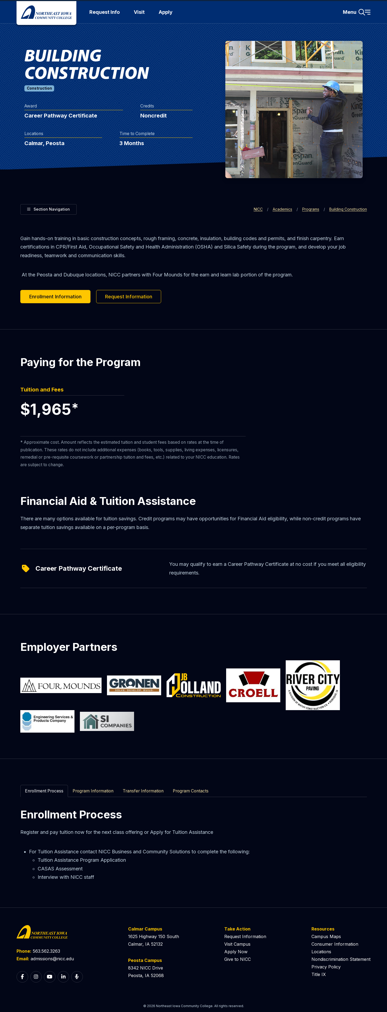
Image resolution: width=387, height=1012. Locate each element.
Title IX (318, 974)
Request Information (128, 296)
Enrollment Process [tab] (44, 791)
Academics (282, 209)
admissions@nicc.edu (52, 958)
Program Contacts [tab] (191, 791)
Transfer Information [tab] (143, 791)
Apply (166, 12)
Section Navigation (48, 208)
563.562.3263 (46, 951)
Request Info (104, 12)
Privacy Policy (326, 966)
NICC (258, 209)
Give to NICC (237, 959)
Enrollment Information (55, 296)
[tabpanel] (193, 845)
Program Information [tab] (93, 791)
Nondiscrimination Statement (340, 959)
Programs (310, 209)
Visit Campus (237, 944)
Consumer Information (334, 944)
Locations (321, 951)
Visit (139, 12)
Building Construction (348, 209)
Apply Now (236, 951)
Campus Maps (326, 936)
